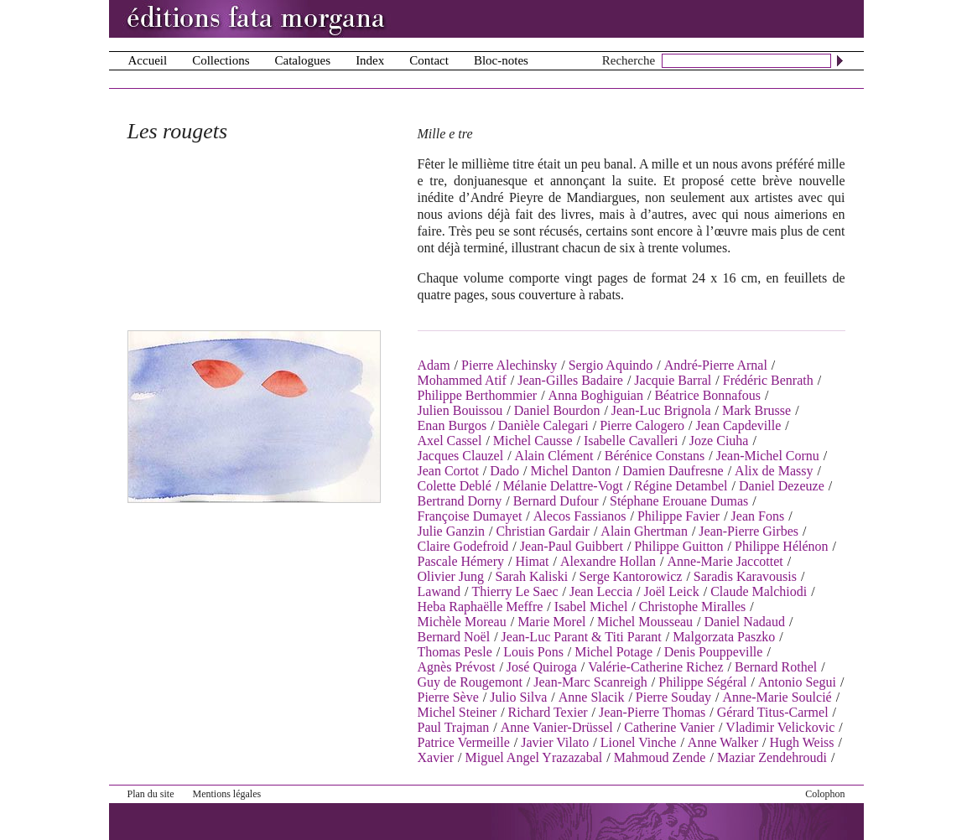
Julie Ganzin (451, 531)
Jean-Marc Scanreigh (590, 682)
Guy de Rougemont (470, 682)
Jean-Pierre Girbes (748, 531)
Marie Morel (551, 621)
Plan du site (150, 794)
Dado (504, 471)
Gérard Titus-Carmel (773, 712)
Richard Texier (548, 712)
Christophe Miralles (692, 606)
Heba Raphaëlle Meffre (480, 606)
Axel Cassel (450, 440)
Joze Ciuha (719, 440)
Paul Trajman (454, 727)
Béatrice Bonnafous (707, 395)
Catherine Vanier (669, 727)
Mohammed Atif (462, 380)
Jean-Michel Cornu (767, 456)
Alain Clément (554, 456)
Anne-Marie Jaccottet (725, 561)
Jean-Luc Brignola (661, 410)
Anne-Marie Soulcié (777, 697)
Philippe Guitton (678, 546)
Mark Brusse (756, 410)
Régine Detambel (681, 486)
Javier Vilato (555, 742)
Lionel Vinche (638, 742)
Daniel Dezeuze (781, 486)
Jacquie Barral (672, 380)
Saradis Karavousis (745, 576)
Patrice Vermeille (464, 742)
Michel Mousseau (645, 621)
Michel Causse (533, 440)
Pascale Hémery (461, 561)
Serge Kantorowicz (631, 576)
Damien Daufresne (672, 471)
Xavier (436, 757)
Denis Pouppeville (713, 652)
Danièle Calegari (543, 425)
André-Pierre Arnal (715, 365)
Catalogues (302, 60)
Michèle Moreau (462, 621)
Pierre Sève (448, 697)
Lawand (439, 591)
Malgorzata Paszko (724, 637)
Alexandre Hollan (608, 561)
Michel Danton (570, 471)
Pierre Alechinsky (509, 365)
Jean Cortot (448, 471)
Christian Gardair (543, 531)
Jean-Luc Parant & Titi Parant (582, 637)
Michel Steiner (457, 712)
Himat (531, 561)
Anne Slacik (592, 697)
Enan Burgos (452, 425)
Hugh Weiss (801, 742)
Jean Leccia (600, 591)
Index (370, 60)
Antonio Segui (797, 682)
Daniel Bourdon (557, 410)
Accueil (148, 60)
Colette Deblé (454, 486)
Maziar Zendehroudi (772, 757)
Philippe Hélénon (782, 546)
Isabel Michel (591, 606)
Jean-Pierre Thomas (652, 712)
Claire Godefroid (463, 546)
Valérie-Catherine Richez (655, 667)
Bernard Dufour (556, 501)
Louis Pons (533, 652)
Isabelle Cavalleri (631, 440)
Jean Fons (758, 516)
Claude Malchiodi (758, 591)
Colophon (825, 794)
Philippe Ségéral (702, 682)
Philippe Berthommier (478, 395)
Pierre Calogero (642, 425)
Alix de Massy (774, 471)
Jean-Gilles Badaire (570, 380)
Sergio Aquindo (611, 365)
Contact (429, 60)
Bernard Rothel (776, 667)
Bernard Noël (454, 637)
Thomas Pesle (455, 652)
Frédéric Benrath (768, 380)
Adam (434, 365)
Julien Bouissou (460, 410)
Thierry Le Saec (514, 591)
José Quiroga (542, 667)
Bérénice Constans (655, 456)
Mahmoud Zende (660, 757)
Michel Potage (613, 652)
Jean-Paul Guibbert (571, 546)
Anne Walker (723, 742)
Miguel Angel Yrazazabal (533, 757)
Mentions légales (227, 794)
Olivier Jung (451, 576)
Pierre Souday (673, 697)
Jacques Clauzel (461, 456)
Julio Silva (518, 697)
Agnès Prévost (457, 667)
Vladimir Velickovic (779, 727)
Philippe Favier (678, 516)
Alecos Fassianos (579, 516)
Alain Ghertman (644, 531)
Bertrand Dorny (460, 501)
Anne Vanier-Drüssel (557, 727)
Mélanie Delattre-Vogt (562, 486)
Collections (220, 60)
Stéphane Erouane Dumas (679, 501)
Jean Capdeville (738, 425)
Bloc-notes (501, 60)
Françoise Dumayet (470, 516)
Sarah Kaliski (532, 576)
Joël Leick (671, 591)
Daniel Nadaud (744, 621)
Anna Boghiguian (595, 395)
